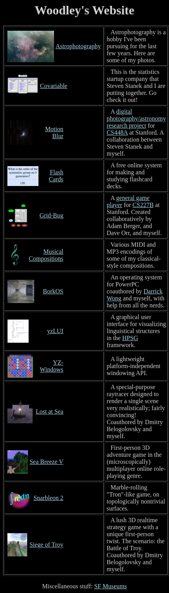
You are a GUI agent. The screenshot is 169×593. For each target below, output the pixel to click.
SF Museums (110, 586)
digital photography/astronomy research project (136, 118)
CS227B (142, 205)
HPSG (130, 338)
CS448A (116, 132)
